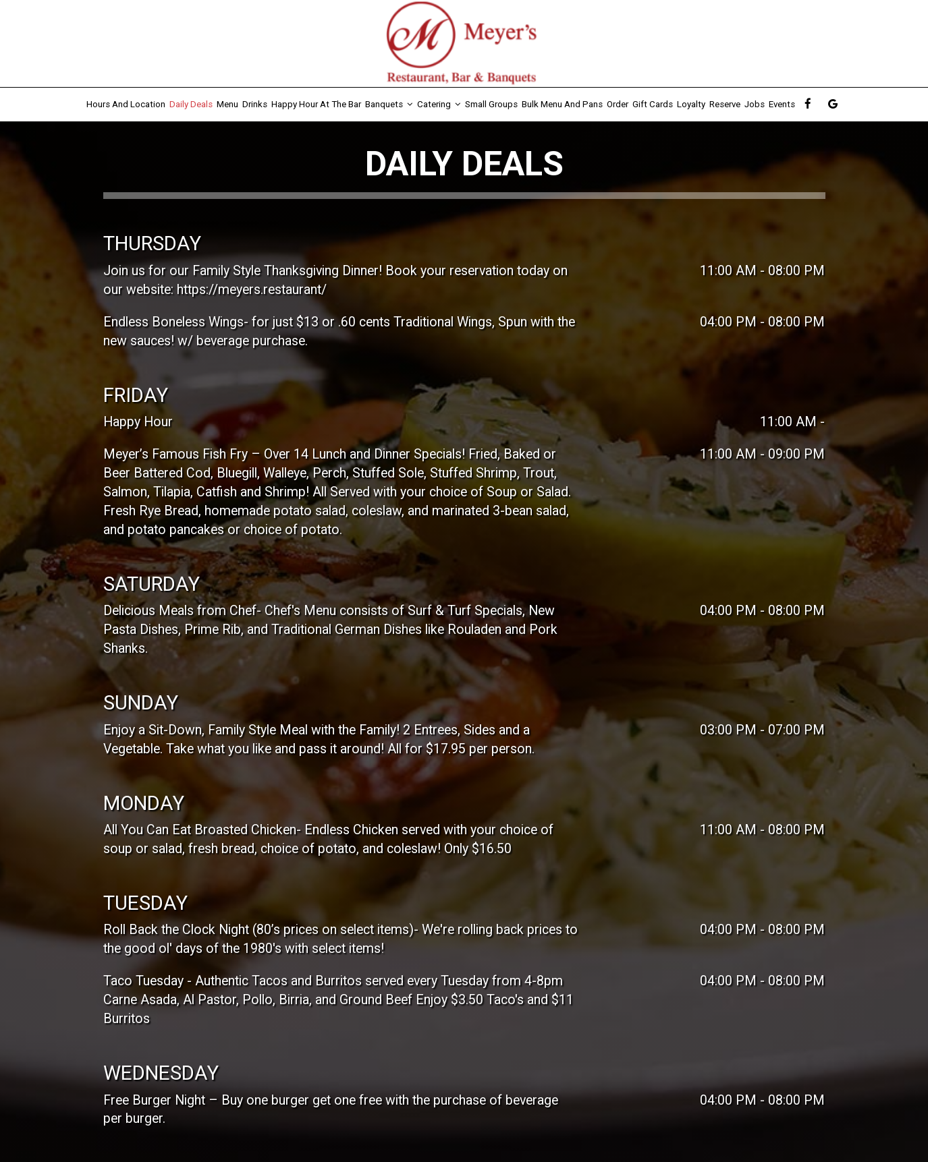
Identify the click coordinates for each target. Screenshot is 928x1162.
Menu (227, 104)
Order (617, 104)
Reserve (724, 104)
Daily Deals (191, 104)
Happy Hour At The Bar (316, 104)
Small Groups (491, 104)
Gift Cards (652, 104)
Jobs (754, 104)
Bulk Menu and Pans (562, 104)
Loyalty (691, 104)
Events (782, 104)
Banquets (389, 104)
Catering (439, 104)
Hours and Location (125, 104)
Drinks (254, 104)
